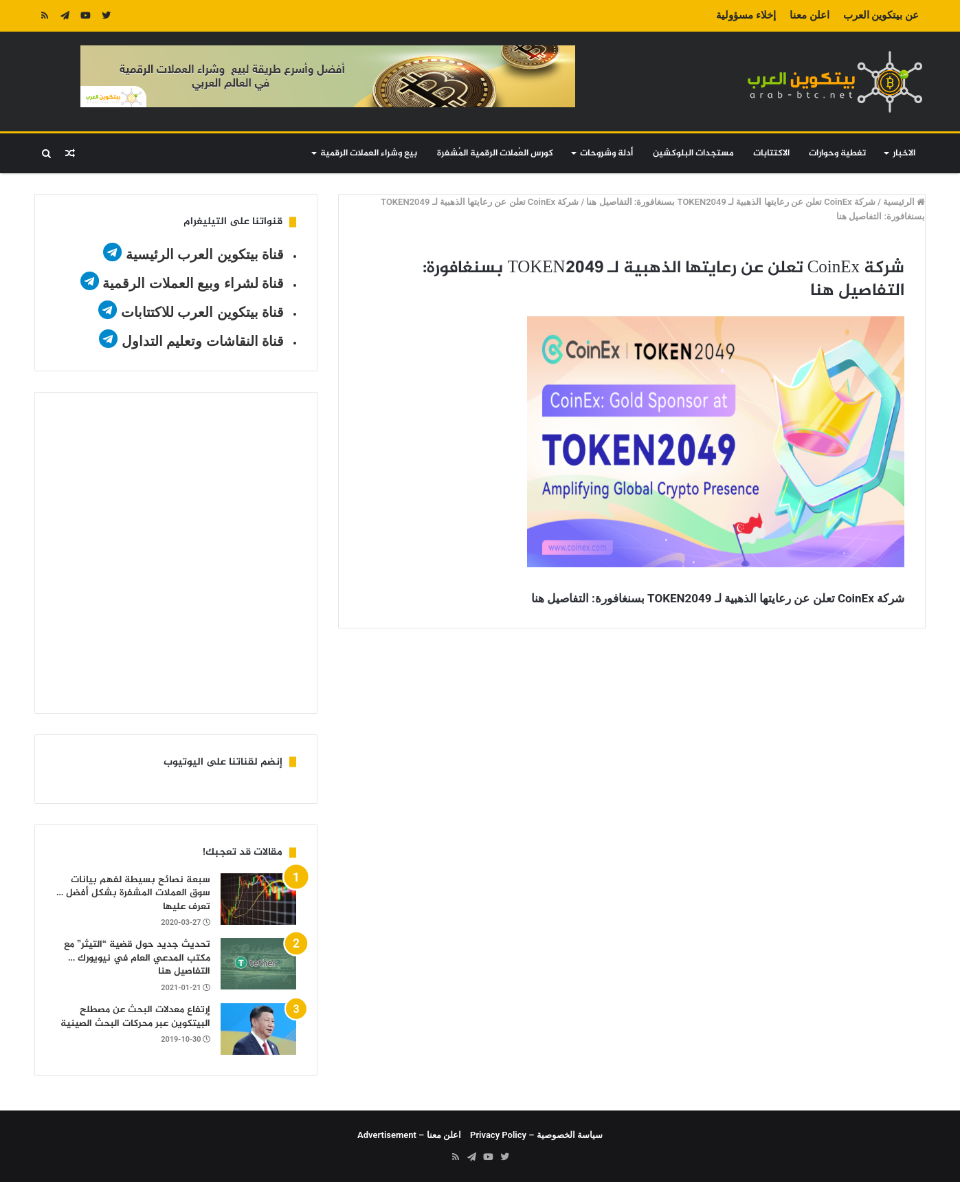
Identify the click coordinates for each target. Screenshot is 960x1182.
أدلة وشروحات (606, 153)
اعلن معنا (809, 15)
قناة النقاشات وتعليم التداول (203, 341)
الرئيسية (904, 202)
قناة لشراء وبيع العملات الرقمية (193, 283)
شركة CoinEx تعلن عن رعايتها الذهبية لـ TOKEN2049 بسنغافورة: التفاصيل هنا (730, 202)
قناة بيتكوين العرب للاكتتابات (200, 312)
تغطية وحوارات (837, 153)
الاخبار (904, 153)
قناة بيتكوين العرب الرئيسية (205, 254)
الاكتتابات (771, 153)
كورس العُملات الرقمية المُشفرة (495, 153)
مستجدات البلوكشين (693, 153)
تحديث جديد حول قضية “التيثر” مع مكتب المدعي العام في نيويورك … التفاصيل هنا (137, 958)
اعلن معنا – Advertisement (409, 1135)
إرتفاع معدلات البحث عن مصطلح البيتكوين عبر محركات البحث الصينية (135, 1016)
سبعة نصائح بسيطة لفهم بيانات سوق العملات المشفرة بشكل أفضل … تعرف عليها (133, 893)
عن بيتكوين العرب (881, 15)
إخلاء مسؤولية (746, 15)
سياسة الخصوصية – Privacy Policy (536, 1135)
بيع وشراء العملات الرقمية (368, 153)
